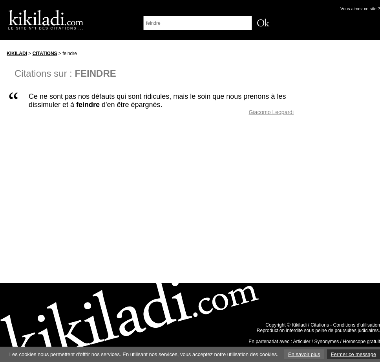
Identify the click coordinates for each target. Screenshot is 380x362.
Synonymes (326, 341)
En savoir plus (304, 354)
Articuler (302, 341)
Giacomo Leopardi (271, 112)
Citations (45, 53)
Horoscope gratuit (361, 341)
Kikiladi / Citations (310, 325)
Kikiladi (17, 53)
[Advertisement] (344, 165)
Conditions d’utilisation (356, 325)
